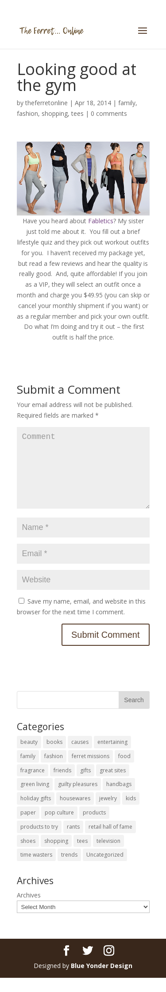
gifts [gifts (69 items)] (85, 784)
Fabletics (100, 221)
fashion (27, 113)
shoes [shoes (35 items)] (27, 855)
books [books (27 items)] (54, 756)
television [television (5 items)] (108, 855)
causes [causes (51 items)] (80, 756)
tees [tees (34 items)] (82, 855)
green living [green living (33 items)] (34, 798)
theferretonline (46, 103)
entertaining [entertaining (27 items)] (112, 756)
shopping (55, 113)
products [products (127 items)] (94, 826)
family (126, 103)
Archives (29, 909)
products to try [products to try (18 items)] (39, 841)
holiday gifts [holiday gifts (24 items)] (35, 812)
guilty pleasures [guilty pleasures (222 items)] (77, 798)
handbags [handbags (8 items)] (118, 798)
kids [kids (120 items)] (131, 812)
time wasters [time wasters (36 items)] (36, 869)
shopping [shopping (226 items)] (56, 855)
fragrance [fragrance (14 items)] (32, 784)
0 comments (109, 113)
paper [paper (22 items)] (28, 826)
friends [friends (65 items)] (62, 784)
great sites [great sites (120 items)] (113, 784)
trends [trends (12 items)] (69, 869)
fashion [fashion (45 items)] (53, 770)
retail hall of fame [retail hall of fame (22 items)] (110, 841)
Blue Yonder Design (101, 980)
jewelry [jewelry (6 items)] (108, 812)
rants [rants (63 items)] (73, 841)
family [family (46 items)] (27, 770)
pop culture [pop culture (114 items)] (59, 826)
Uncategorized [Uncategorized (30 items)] (105, 869)
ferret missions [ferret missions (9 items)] (90, 770)
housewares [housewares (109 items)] (75, 812)
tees (77, 113)
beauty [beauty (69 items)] (29, 756)
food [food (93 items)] (124, 770)
